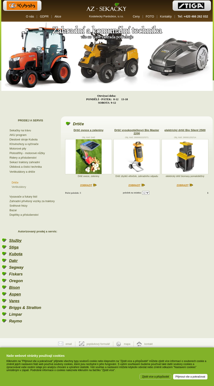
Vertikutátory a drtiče (22, 171)
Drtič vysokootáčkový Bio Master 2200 (136, 132)
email (69, 344)
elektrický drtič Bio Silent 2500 (185, 130)
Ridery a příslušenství (22, 157)
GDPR (44, 16)
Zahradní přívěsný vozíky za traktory (32, 201)
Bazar (13, 210)
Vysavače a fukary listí (23, 196)
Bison (14, 287)
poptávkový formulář (98, 344)
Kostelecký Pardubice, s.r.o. (106, 16)
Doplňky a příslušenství (23, 214)
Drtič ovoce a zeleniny (89, 130)
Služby (15, 240)
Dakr (13, 261)
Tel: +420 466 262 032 (193, 16)
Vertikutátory (19, 186)
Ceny (136, 16)
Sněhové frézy (18, 205)
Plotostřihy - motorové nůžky (27, 153)
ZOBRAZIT (86, 185)
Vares (14, 301)
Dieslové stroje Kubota (23, 139)
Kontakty (166, 16)
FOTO (150, 16)
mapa (127, 344)
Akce (58, 16)
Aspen (15, 294)
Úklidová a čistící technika (25, 166)
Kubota (15, 254)
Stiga (14, 247)
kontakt (148, 344)
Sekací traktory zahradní (24, 162)
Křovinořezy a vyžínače (23, 144)
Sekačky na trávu (20, 130)
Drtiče (15, 182)
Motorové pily (17, 148)
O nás (30, 16)
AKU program (18, 135)
